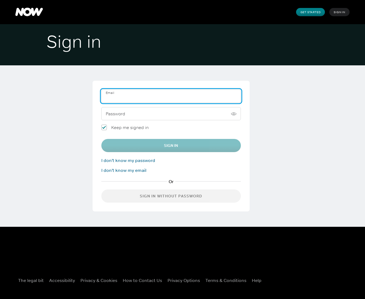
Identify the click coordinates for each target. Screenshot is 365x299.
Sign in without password (171, 196)
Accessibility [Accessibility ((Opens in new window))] (62, 280)
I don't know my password (128, 160)
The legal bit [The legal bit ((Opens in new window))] (31, 280)
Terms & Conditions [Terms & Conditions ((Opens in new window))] (225, 280)
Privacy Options (184, 280)
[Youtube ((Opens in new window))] (328, 279)
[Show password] (233, 113)
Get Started (310, 12)
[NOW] (29, 12)
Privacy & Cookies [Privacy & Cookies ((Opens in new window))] (98, 280)
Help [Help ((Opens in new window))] (256, 280)
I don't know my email (123, 170)
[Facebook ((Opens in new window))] (285, 279)
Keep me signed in (130, 127)
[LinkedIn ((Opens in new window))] (342, 279)
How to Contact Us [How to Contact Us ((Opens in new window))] (142, 280)
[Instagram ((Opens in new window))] (314, 279)
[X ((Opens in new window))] (299, 279)
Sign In (339, 12)
